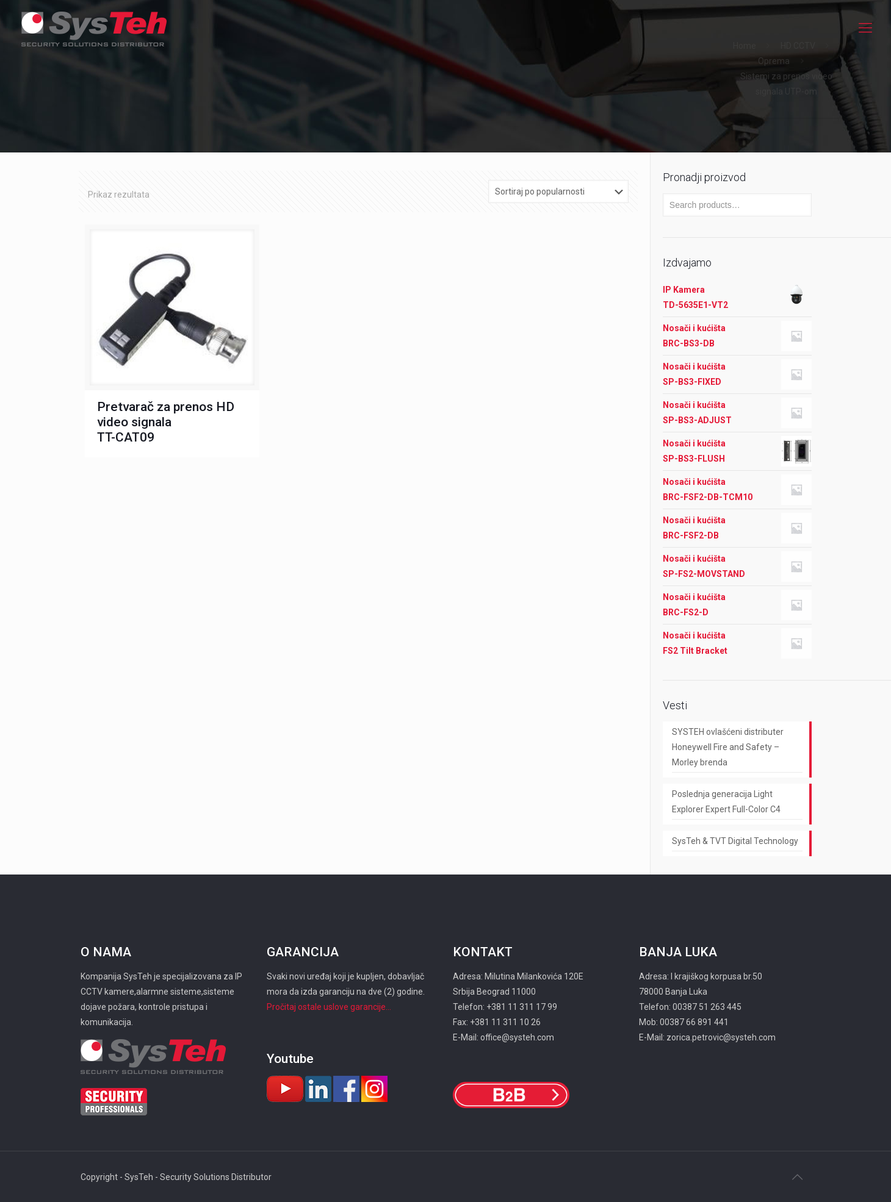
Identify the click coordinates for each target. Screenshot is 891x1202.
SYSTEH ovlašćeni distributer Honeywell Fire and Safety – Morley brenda (728, 747)
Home (744, 46)
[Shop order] (558, 191)
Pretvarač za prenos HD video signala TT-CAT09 (165, 422)
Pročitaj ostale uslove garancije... (329, 1007)
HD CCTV (798, 46)
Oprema (774, 61)
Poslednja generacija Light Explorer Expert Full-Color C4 (726, 801)
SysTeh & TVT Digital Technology (735, 841)
